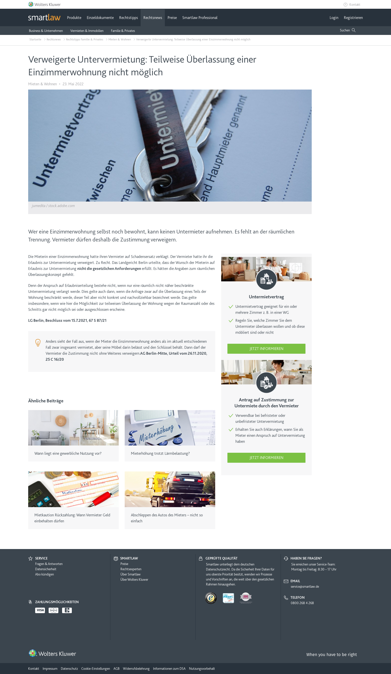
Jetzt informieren (266, 348)
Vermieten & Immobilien (86, 31)
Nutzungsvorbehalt (202, 669)
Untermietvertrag (266, 297)
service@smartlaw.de (305, 586)
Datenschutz (69, 669)
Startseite (35, 39)
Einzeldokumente (100, 17)
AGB (116, 669)
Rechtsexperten (130, 569)
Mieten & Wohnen (119, 39)
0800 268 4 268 (302, 603)
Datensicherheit (45, 569)
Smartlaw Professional (199, 17)
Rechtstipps (128, 17)
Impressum (50, 669)
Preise (172, 17)
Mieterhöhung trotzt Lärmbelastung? (160, 453)
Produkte (74, 17)
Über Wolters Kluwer (134, 579)
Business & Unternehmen (46, 31)
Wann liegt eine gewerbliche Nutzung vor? (67, 453)
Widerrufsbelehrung (136, 669)
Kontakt (354, 4)
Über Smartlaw (130, 574)
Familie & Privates (123, 31)
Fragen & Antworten (49, 564)
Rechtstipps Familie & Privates (84, 39)
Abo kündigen (44, 574)
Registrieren (353, 17)
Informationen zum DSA (169, 669)
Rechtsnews (152, 17)
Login (334, 17)
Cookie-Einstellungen (95, 669)
